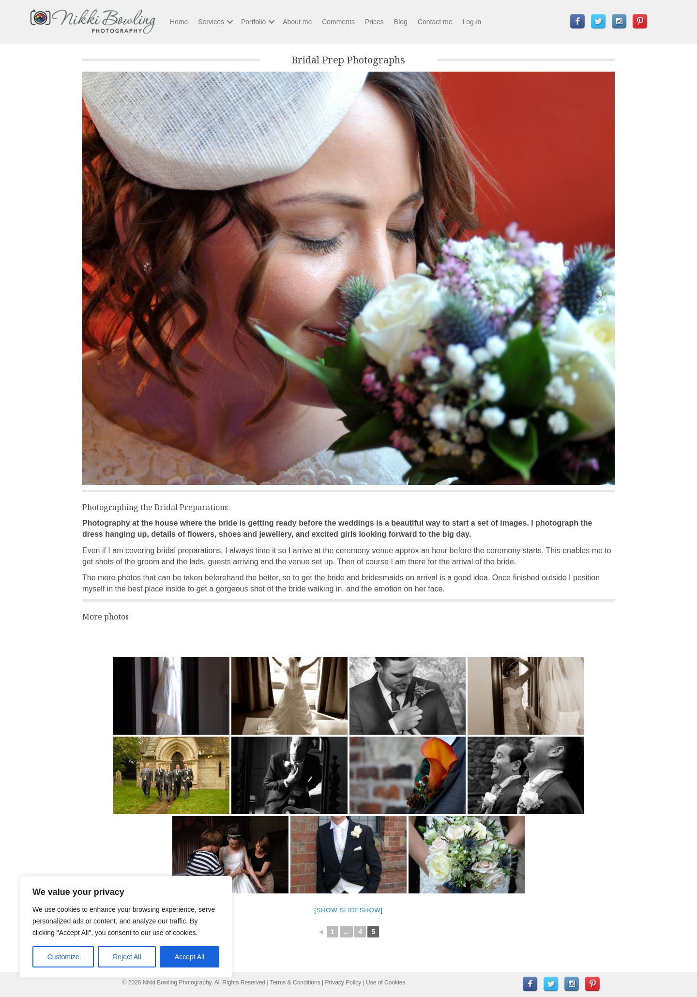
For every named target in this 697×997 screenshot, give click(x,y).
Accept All (189, 957)
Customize (63, 957)
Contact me (435, 22)
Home (179, 22)
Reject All (127, 957)
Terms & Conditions (295, 982)
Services (211, 22)
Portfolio (253, 22)
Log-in (471, 22)
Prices (374, 22)
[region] (125, 927)
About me (297, 22)
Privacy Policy (343, 982)
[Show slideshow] (348, 910)
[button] (230, 22)
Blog (401, 22)
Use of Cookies (385, 982)
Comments (338, 22)
